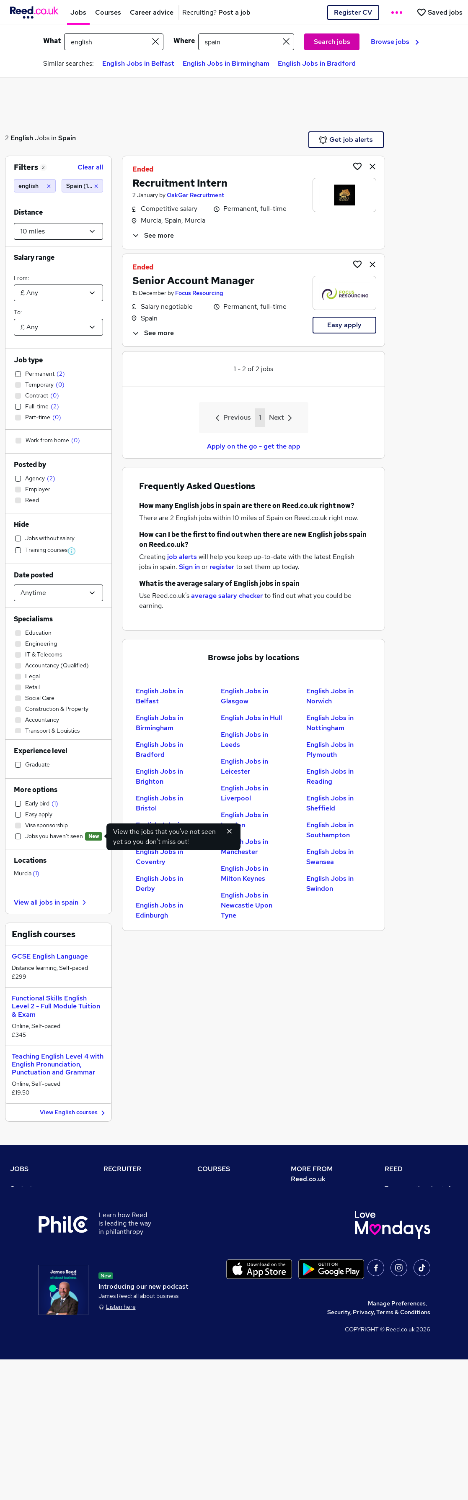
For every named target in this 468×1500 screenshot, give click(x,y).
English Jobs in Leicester (244, 766)
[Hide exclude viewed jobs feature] (229, 831)
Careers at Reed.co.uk (321, 1210)
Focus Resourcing (199, 293)
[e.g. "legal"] (114, 41)
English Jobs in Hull (251, 717)
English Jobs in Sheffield (330, 803)
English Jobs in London (244, 819)
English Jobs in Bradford (317, 63)
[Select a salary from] (58, 293)
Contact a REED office (40, 1317)
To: (18, 312)
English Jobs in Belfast (138, 63)
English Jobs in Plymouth (330, 749)
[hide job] (372, 166)
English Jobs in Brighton (159, 776)
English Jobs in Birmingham (226, 63)
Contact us (25, 1188)
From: (21, 278)
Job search (25, 1200)
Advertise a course (223, 1282)
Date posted (33, 575)
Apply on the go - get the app (253, 446)
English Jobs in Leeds (244, 739)
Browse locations (33, 1247)
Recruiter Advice (126, 1235)
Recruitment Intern (180, 183)
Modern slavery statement (327, 1245)
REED (394, 1168)
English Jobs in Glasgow (244, 696)
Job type (28, 360)
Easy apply (344, 325)
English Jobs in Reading (330, 776)
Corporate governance (322, 1233)
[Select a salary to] (58, 327)
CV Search (117, 1211)
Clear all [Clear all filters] (90, 167)
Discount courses (220, 1235)
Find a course (215, 1211)
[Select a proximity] (58, 231)
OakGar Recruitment (195, 195)
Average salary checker (42, 1293)
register (221, 566)
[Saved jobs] (439, 12)
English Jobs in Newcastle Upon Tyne (246, 905)
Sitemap (22, 1329)
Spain (67, 137)
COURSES (213, 1168)
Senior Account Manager (193, 280)
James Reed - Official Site (421, 1282)
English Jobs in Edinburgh (159, 910)
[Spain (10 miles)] (82, 185)
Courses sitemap (220, 1293)
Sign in (189, 566)
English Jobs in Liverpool (244, 793)
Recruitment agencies (133, 1223)
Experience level (40, 750)
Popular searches (34, 1258)
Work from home (32, 1223)
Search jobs (332, 41)
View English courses (73, 1112)
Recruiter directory (36, 1211)
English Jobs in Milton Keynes (244, 873)
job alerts (182, 556)
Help (16, 1305)
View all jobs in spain (51, 902)
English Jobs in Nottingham (330, 722)
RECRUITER (122, 1168)
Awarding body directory (231, 1258)
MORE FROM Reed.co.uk (312, 1173)
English (21, 137)
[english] (34, 185)
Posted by (30, 464)
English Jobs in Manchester (244, 846)
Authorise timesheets (414, 1211)
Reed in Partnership (412, 1258)
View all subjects (220, 1223)
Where (184, 40)
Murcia (26, 873)
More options (35, 789)
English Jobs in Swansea (330, 856)
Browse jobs (395, 41)
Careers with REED (411, 1270)
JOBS (19, 1168)
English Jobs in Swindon (330, 883)
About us (303, 1198)
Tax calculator (29, 1282)
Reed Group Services (414, 1223)
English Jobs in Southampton (330, 830)
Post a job (117, 1200)
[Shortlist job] (357, 166)
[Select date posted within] (58, 593)
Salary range (34, 257)
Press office (307, 1222)
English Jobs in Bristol (159, 803)
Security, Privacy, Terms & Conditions (378, 1452)
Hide (21, 524)
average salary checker (227, 595)
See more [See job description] (153, 235)
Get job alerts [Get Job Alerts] (346, 139)
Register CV (353, 12)
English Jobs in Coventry (159, 856)
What (52, 40)
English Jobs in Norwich (330, 696)
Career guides (217, 1270)
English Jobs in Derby (159, 883)
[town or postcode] (246, 41)
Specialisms (33, 619)
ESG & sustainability (413, 1317)
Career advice (29, 1270)
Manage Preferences (397, 1444)
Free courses (215, 1247)
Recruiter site (122, 1188)
